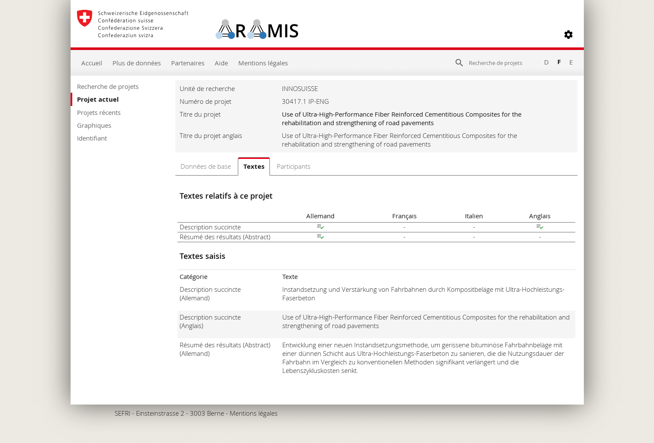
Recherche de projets (108, 86)
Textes (253, 166)
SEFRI (122, 413)
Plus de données (136, 63)
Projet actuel (98, 99)
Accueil (91, 63)
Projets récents (99, 112)
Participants (294, 166)
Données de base (206, 166)
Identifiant (92, 138)
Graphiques (94, 125)
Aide (221, 63)
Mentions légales (263, 63)
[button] (568, 35)
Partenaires (187, 63)
